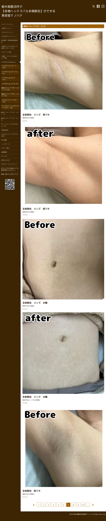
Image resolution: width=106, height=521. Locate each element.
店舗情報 (4, 152)
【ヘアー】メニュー (7, 24)
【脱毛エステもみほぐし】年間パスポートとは (9, 47)
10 (83, 504)
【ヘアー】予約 (6, 52)
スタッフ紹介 (5, 148)
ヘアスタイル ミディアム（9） (10, 73)
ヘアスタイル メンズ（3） (10, 84)
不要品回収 (4, 130)
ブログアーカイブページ (9, 164)
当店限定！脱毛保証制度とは (9, 41)
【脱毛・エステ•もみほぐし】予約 (9, 57)
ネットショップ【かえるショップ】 (9, 125)
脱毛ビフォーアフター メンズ (10, 119)
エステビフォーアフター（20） (9, 101)
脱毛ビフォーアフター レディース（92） (10, 89)
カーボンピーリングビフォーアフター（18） (10, 107)
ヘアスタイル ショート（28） (9, 67)
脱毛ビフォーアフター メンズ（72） (10, 95)
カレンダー (4, 156)
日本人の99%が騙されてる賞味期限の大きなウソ (10, 169)
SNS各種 (3, 140)
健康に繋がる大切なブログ (9, 174)
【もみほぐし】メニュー (9, 36)
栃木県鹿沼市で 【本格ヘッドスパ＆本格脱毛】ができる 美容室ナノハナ (28, 11)
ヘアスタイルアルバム (8, 62)
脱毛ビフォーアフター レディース (10, 113)
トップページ (5, 144)
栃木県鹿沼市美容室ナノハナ (83, 514)
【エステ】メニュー (7, 32)
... (88, 504)
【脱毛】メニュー (7, 28)
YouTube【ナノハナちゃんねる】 (9, 135)
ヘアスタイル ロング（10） (8, 79)
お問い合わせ (5, 160)
